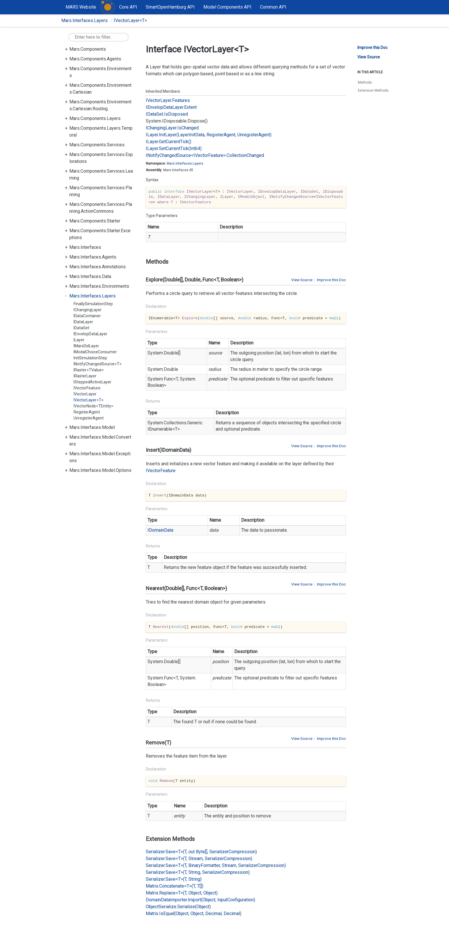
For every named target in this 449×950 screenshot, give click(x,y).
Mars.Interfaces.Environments (99, 286)
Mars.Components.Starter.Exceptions (100, 234)
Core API (128, 7)
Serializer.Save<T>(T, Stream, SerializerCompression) (199, 858)
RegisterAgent (87, 412)
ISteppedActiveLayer (92, 382)
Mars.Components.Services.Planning (100, 191)
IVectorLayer (85, 394)
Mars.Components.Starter (94, 221)
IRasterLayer (85, 376)
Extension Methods (373, 90)
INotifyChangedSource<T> (98, 364)
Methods (365, 82)
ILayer (79, 340)
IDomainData (160, 530)
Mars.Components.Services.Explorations (101, 158)
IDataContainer (87, 316)
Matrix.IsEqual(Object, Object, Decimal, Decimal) (193, 913)
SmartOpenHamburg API (170, 7)
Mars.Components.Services (97, 144)
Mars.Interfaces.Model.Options (100, 470)
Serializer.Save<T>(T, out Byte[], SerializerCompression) (201, 851)
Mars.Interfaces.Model (92, 427)
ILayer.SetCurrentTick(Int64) (174, 148)
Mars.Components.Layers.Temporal (101, 131)
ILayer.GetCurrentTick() (168, 141)
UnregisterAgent (89, 418)
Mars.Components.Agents (95, 59)
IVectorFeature (87, 388)
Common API (273, 7)
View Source (301, 279)
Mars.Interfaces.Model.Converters (100, 440)
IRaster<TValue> (89, 370)
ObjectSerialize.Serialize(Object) (178, 906)
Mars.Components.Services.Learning (101, 174)
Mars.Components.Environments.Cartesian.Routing (100, 105)
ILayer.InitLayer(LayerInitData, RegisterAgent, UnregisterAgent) (208, 134)
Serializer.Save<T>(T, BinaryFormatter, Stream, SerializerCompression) (216, 865)
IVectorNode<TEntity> (93, 406)
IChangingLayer (88, 310)
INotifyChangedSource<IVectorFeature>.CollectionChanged (205, 155)
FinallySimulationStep (93, 303)
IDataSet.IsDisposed (167, 114)
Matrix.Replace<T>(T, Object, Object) (182, 893)
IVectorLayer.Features (168, 100)
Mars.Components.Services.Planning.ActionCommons (100, 208)
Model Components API (227, 7)
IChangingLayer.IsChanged (172, 128)
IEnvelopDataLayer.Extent (171, 107)
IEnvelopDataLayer (90, 334)
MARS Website (81, 7)
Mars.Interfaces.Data (90, 276)
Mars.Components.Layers (95, 118)
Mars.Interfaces (85, 247)
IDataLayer (83, 322)
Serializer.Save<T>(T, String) (174, 879)
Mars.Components (87, 49)
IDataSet (81, 328)
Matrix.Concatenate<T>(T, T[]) (174, 886)
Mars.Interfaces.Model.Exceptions (100, 457)
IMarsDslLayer (86, 346)
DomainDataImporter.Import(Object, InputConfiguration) (200, 899)
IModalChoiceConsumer (95, 352)
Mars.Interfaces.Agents (92, 257)
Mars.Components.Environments (100, 72)
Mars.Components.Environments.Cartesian (100, 88)
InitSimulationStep (90, 358)
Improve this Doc (331, 279)
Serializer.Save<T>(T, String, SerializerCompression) (198, 872)
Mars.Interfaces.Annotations (97, 266)
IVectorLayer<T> (130, 20)
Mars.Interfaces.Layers (84, 20)
